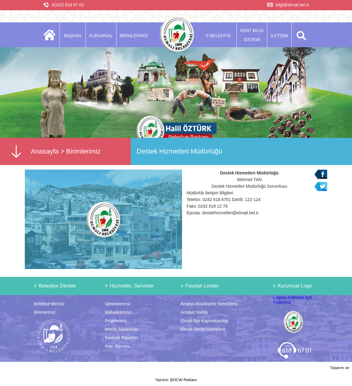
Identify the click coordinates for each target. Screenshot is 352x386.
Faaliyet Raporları (122, 337)
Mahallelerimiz (118, 312)
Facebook (320, 174)
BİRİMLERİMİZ (133, 35)
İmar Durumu (117, 346)
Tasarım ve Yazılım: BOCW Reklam (252, 373)
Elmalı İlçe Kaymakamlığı (204, 320)
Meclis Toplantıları (122, 329)
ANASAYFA (51, 34)
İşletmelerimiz (118, 303)
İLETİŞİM (279, 35)
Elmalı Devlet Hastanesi (203, 329)
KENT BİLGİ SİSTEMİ (252, 35)
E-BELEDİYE (218, 35)
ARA (300, 34)
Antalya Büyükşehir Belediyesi (209, 303)
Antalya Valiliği (194, 312)
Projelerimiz (116, 320)
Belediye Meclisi (49, 303)
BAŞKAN (72, 35)
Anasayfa (45, 151)
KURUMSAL (101, 35)
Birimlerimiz (83, 151)
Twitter (320, 186)
